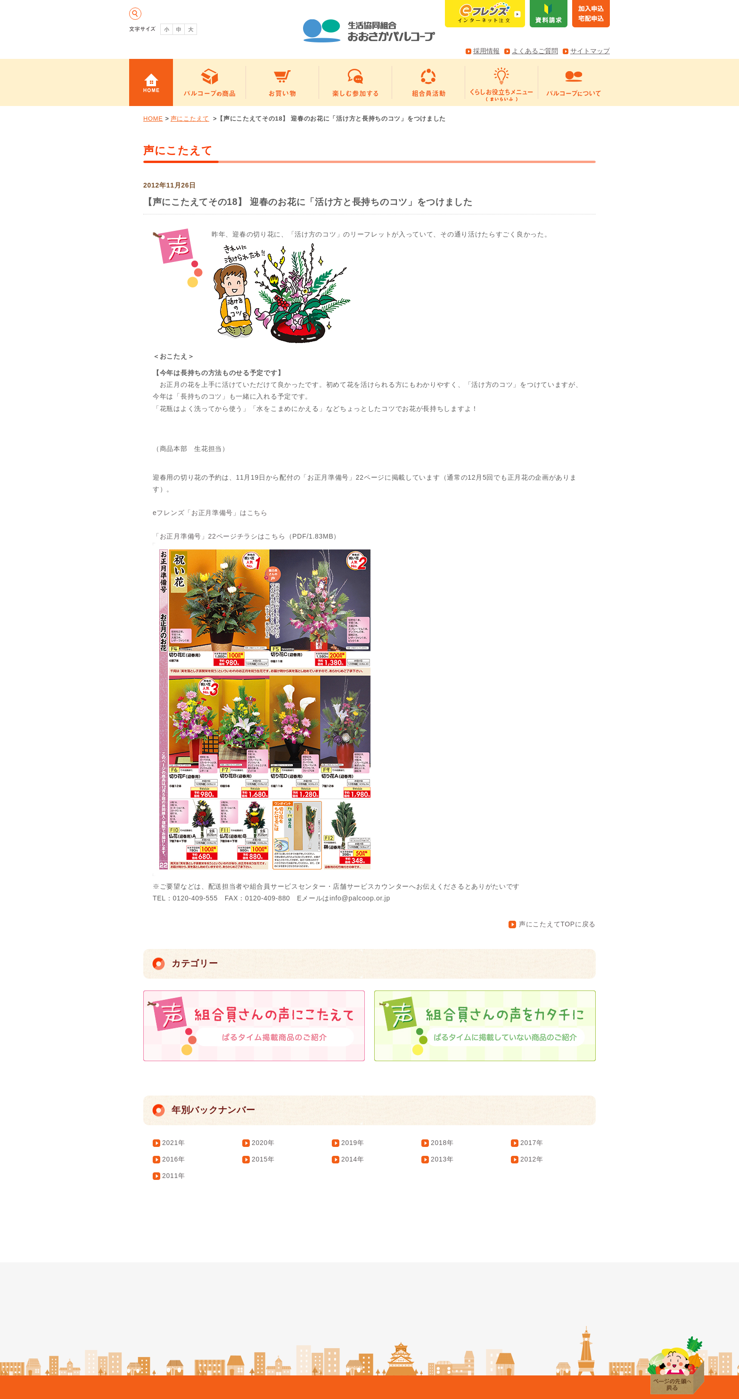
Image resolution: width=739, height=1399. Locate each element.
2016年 (173, 1159)
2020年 (263, 1142)
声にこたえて (190, 118)
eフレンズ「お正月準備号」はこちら (210, 512)
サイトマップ (590, 51)
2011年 (173, 1175)
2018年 (442, 1142)
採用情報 (486, 51)
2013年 (442, 1159)
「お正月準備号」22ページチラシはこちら (219, 536)
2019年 (352, 1142)
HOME (153, 118)
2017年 (531, 1142)
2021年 (173, 1142)
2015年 (263, 1159)
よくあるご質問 (535, 51)
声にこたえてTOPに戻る (552, 924)
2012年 (531, 1159)
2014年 (352, 1159)
